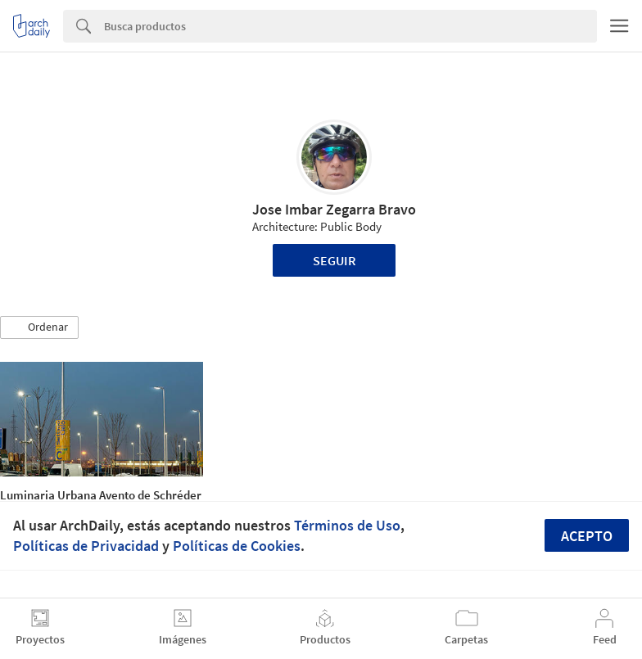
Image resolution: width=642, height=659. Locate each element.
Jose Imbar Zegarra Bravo (334, 209)
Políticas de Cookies (237, 545)
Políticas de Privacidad (86, 545)
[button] (39, 327)
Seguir (334, 260)
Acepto (587, 535)
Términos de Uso (347, 525)
